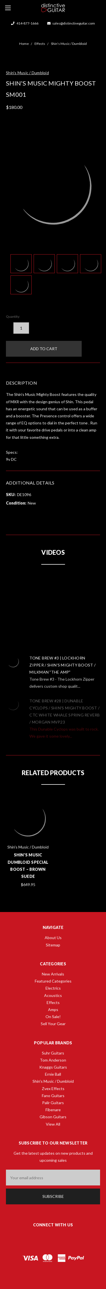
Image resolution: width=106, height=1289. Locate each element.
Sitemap (53, 944)
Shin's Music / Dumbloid (53, 1081)
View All (53, 1124)
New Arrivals (53, 974)
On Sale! (53, 1016)
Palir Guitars (53, 1102)
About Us (53, 937)
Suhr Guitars (53, 1053)
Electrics (53, 988)
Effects (53, 1002)
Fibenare (53, 1109)
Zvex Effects (53, 1088)
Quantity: (13, 316)
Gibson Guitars (53, 1116)
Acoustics (53, 995)
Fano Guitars (53, 1095)
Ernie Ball (53, 1074)
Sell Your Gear (53, 1023)
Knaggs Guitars (53, 1067)
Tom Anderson (53, 1060)
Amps (53, 1009)
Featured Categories (53, 981)
